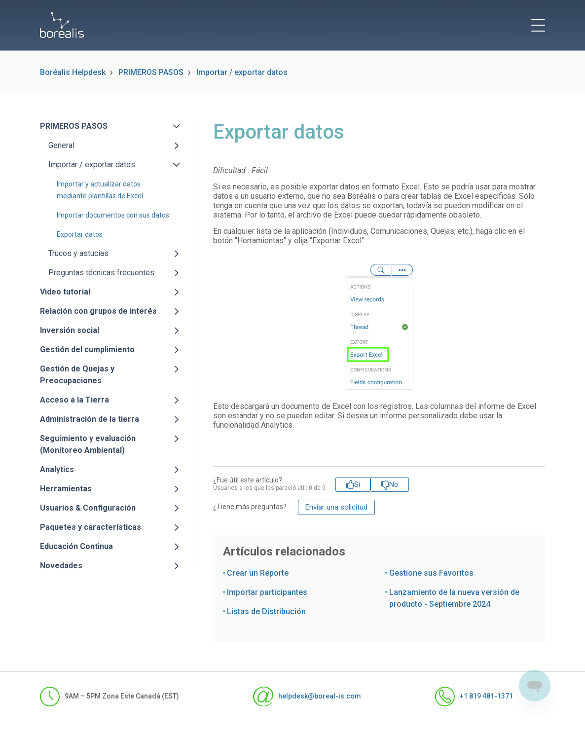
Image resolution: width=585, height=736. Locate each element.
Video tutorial (65, 291)
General (61, 145)
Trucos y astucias (78, 253)
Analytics (57, 469)
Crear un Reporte (258, 573)
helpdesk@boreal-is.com (307, 696)
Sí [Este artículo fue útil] (357, 484)
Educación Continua (76, 546)
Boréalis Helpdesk (73, 72)
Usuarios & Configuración (88, 508)
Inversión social (69, 330)
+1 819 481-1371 (474, 696)
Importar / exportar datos (242, 72)
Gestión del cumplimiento (87, 349)
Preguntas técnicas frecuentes (101, 272)
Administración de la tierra (89, 419)
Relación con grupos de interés (98, 311)
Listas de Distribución (266, 611)
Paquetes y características (90, 527)
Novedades (61, 565)
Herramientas (66, 488)
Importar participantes (267, 592)
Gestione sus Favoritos (431, 573)
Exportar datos (80, 234)
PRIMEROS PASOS (150, 72)
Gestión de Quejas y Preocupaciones (77, 374)
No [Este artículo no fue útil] (394, 484)
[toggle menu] (538, 25)
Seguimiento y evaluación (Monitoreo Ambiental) (88, 444)
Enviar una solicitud (336, 507)
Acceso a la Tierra (74, 400)
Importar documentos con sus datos (113, 215)
